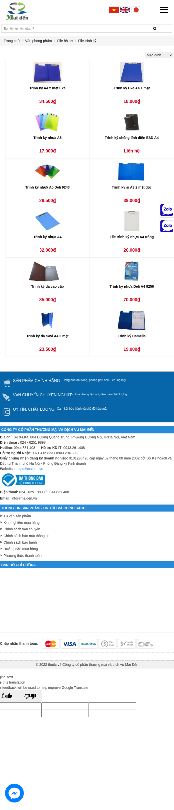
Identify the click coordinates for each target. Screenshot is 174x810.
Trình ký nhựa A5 (48, 138)
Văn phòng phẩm (38, 41)
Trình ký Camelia (132, 336)
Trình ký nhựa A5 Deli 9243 (47, 187)
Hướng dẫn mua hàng (21, 549)
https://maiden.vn (29, 469)
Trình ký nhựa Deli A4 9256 (132, 286)
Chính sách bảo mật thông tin (26, 536)
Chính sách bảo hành (20, 542)
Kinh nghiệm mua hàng (22, 523)
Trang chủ (12, 41)
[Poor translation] (30, 696)
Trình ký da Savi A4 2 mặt (47, 336)
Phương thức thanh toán (23, 556)
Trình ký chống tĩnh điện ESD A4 (131, 138)
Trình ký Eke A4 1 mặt (132, 88)
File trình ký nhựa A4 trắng (132, 237)
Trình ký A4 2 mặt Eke (48, 88)
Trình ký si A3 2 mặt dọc (132, 187)
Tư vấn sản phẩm (17, 516)
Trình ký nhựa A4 (48, 237)
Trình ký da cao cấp (47, 286)
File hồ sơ (65, 41)
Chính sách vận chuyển (22, 529)
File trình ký (87, 41)
